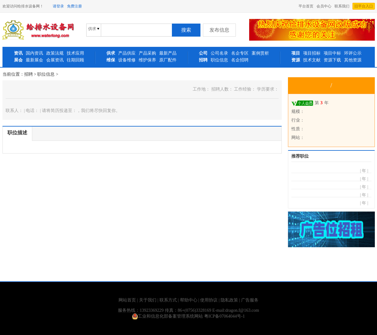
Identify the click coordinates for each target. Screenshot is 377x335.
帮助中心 (188, 300)
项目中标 (332, 53)
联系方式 (168, 300)
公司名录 (219, 53)
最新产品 (168, 53)
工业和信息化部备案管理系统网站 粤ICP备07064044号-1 (188, 316)
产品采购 (147, 53)
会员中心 (323, 6)
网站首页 (127, 300)
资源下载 (332, 60)
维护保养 (147, 60)
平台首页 (305, 6)
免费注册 (74, 6)
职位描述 (17, 132)
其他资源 (352, 60)
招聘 (28, 74)
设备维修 (127, 60)
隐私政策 (229, 300)
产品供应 (127, 53)
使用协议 (209, 300)
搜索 (186, 30)
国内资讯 (34, 53)
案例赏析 (260, 53)
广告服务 (249, 300)
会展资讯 (55, 60)
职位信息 (219, 60)
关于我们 (147, 300)
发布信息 (219, 30)
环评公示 (352, 53)
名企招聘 (240, 60)
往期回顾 (75, 60)
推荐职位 (300, 156)
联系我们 (341, 6)
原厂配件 (168, 60)
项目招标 (312, 53)
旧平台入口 (363, 6)
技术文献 (312, 60)
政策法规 (55, 53)
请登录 (58, 6)
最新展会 (34, 60)
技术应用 (75, 53)
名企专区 (240, 53)
